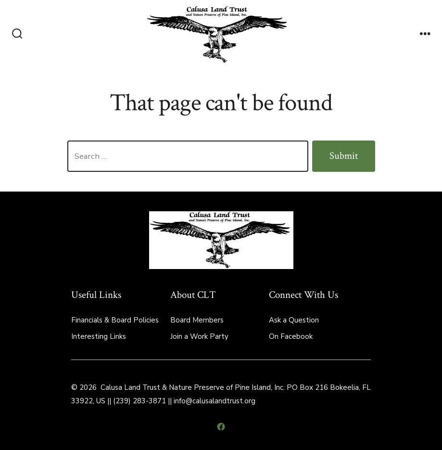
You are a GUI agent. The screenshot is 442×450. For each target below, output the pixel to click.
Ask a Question (294, 320)
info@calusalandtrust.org (214, 401)
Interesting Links (98, 336)
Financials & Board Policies (115, 320)
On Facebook (291, 336)
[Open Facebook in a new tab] (221, 426)
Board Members (197, 320)
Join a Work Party (199, 336)
